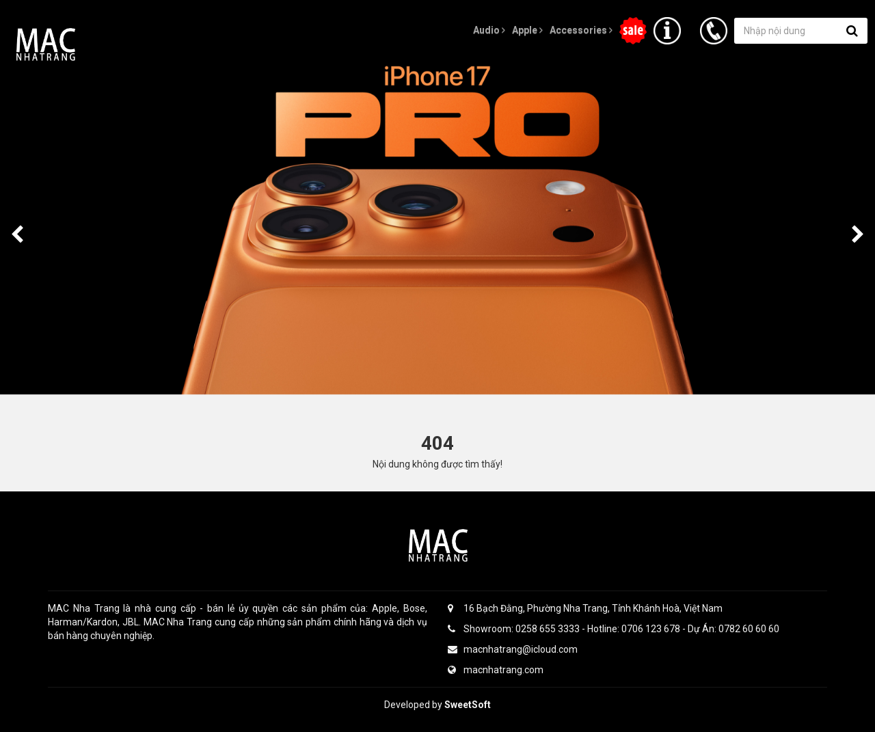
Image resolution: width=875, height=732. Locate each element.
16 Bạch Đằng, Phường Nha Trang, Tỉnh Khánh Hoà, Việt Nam (585, 608)
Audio (489, 30)
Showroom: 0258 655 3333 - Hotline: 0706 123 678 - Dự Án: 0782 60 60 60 (613, 628)
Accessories (581, 30)
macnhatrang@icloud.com (513, 649)
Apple (527, 30)
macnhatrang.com (495, 669)
